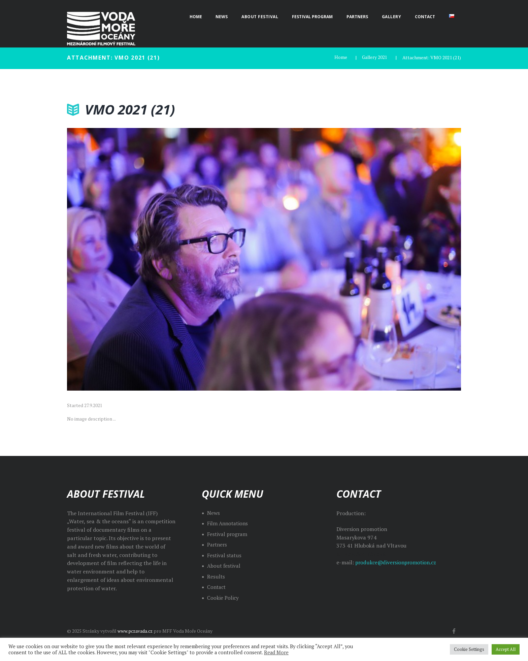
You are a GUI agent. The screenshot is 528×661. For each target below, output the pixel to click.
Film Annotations (229, 523)
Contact (217, 587)
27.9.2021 (93, 405)
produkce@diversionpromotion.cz (397, 562)
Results (216, 576)
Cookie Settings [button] (469, 649)
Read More (276, 652)
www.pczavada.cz (136, 630)
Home (339, 57)
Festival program (228, 533)
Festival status (225, 555)
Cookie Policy (223, 597)
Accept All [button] (506, 649)
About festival (224, 565)
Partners (218, 544)
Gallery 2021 (374, 57)
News (213, 512)
